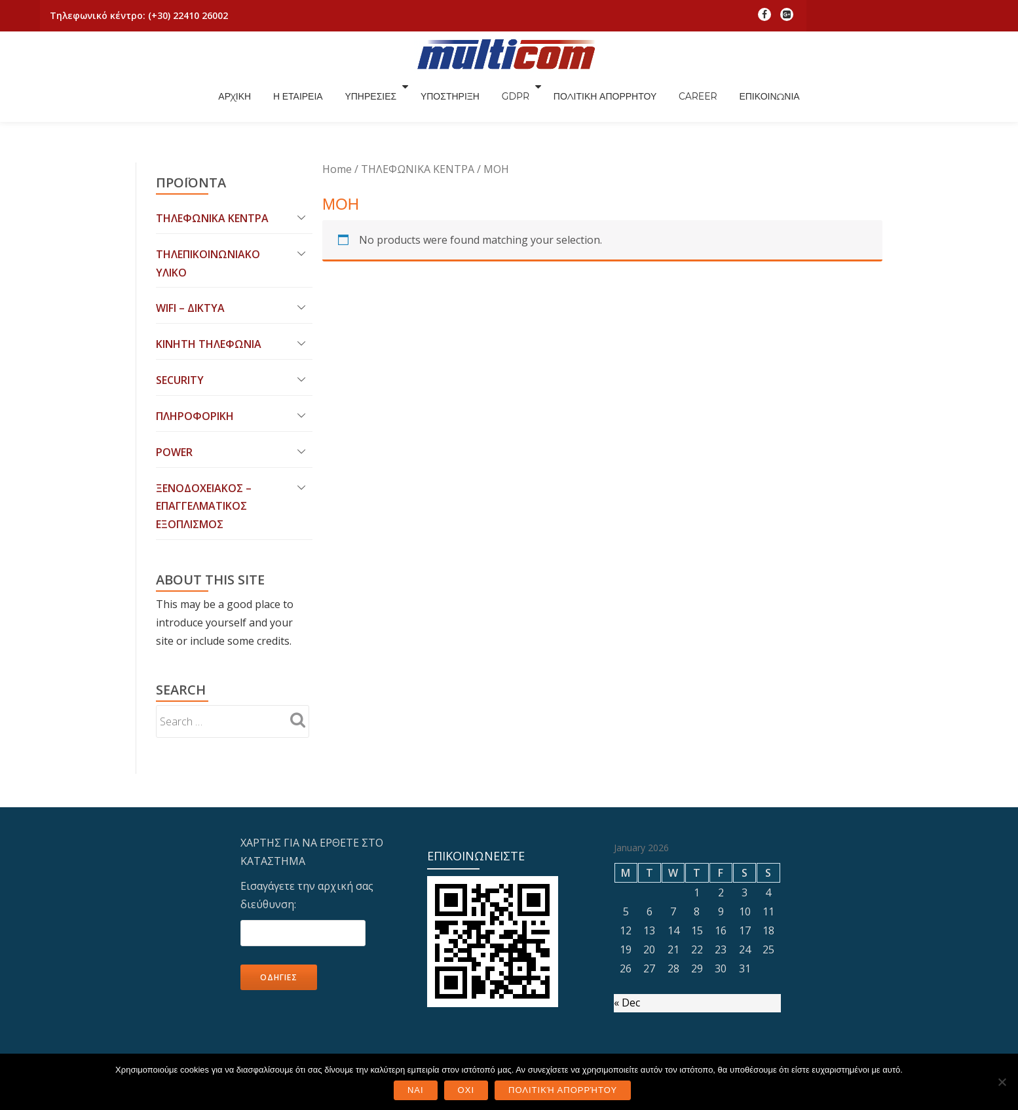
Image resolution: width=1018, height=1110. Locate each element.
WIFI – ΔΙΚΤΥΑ (190, 257)
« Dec (627, 952)
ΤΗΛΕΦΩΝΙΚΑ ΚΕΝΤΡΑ (212, 166)
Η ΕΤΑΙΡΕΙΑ (373, 100)
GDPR (593, 100)
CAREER (776, 100)
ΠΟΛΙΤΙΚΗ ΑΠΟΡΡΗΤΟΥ (682, 100)
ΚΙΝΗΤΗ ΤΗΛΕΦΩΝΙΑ (208, 293)
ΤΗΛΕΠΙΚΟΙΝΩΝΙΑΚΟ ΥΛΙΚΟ (208, 211)
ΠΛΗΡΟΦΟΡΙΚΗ (195, 365)
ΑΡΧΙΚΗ (308, 100)
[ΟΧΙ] (1001, 1081)
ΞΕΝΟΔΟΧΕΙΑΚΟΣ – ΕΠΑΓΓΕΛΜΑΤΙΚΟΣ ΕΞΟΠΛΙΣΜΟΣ (204, 455)
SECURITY (180, 329)
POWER (174, 401)
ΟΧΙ (466, 1090)
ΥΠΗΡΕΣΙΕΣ (447, 100)
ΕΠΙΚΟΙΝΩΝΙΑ (850, 100)
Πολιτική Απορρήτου (562, 1090)
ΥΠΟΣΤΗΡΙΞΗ (526, 100)
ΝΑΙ (415, 1090)
